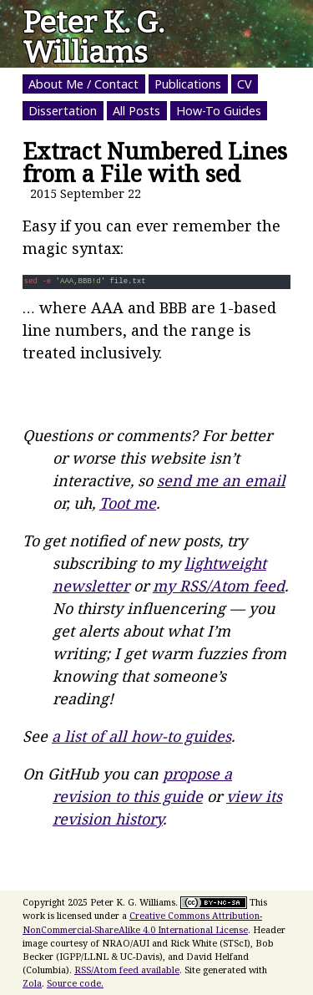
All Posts (136, 111)
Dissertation (62, 111)
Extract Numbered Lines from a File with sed (155, 162)
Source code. (75, 983)
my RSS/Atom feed (219, 586)
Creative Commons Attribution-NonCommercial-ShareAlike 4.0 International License (142, 922)
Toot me (127, 503)
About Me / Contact (83, 84)
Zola (32, 983)
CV (244, 84)
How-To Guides (218, 111)
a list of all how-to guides (141, 736)
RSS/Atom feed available (126, 969)
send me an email (221, 480)
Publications (187, 84)
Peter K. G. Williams (93, 37)
